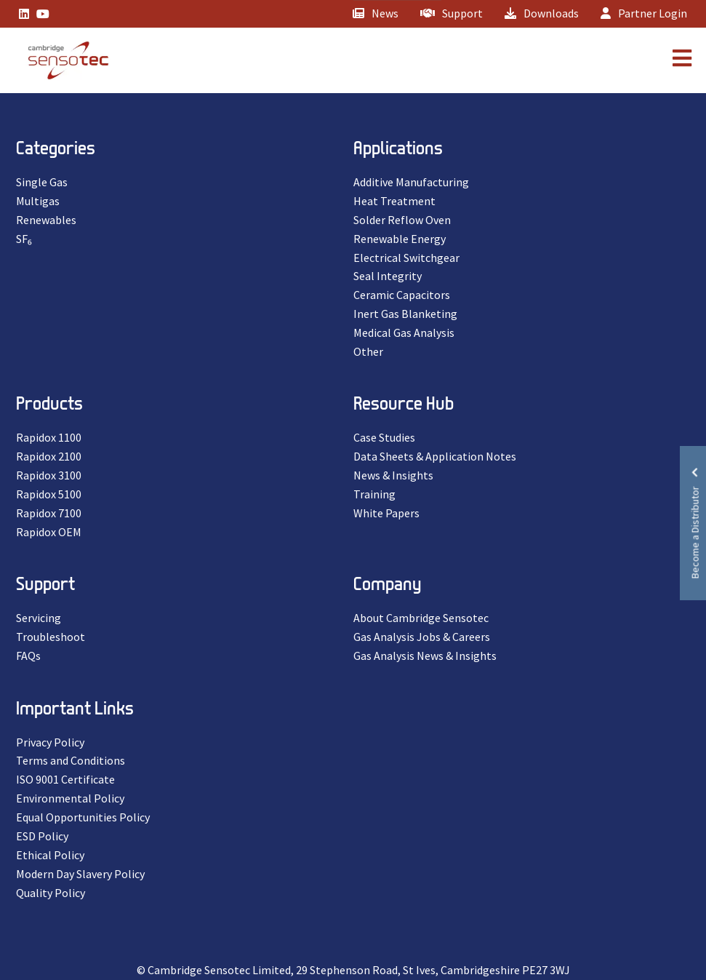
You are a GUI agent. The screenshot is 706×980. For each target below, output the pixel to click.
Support (451, 13)
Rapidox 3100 (48, 475)
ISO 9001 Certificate (65, 779)
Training (374, 494)
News (375, 13)
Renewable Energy (399, 238)
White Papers (386, 513)
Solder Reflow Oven (402, 219)
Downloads (542, 13)
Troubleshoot (50, 636)
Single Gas (42, 182)
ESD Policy (42, 836)
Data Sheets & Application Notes (434, 456)
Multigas (38, 201)
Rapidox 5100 (48, 494)
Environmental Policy (70, 798)
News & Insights (393, 475)
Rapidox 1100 (48, 437)
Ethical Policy (50, 855)
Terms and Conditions (70, 760)
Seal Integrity (387, 275)
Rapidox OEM (48, 532)
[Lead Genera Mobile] (61, 60)
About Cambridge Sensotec (421, 617)
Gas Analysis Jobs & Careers (421, 636)
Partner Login (644, 13)
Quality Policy (50, 892)
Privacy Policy (50, 742)
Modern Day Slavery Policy (80, 874)
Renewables (46, 219)
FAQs (28, 655)
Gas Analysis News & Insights (425, 655)
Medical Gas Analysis (403, 332)
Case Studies (384, 437)
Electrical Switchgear (406, 257)
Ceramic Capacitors (401, 294)
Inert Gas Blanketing (405, 313)
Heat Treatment (394, 201)
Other (368, 351)
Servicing (38, 617)
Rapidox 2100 (48, 456)
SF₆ (24, 238)
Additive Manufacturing (411, 182)
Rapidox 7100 (48, 513)
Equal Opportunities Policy (83, 817)
